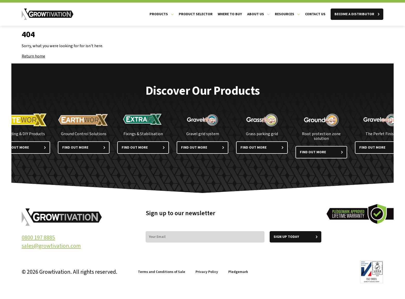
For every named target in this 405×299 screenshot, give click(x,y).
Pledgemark (238, 271)
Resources (284, 14)
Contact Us (315, 14)
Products (159, 14)
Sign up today (295, 236)
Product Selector (196, 14)
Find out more (83, 147)
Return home (33, 56)
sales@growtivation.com (51, 246)
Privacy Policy (207, 271)
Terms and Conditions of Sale (161, 271)
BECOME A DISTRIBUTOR (356, 14)
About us (255, 14)
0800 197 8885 (38, 237)
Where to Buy (230, 14)
